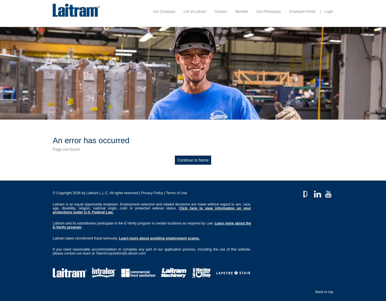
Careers (221, 12)
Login (329, 12)
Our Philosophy (268, 12)
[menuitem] (164, 11)
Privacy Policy (152, 193)
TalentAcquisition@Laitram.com (121, 253)
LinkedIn (318, 193)
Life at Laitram (195, 12)
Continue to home (193, 160)
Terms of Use (176, 193)
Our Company (164, 12)
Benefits (242, 12)
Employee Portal (302, 12)
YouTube (328, 193)
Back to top (324, 292)
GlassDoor (306, 193)
